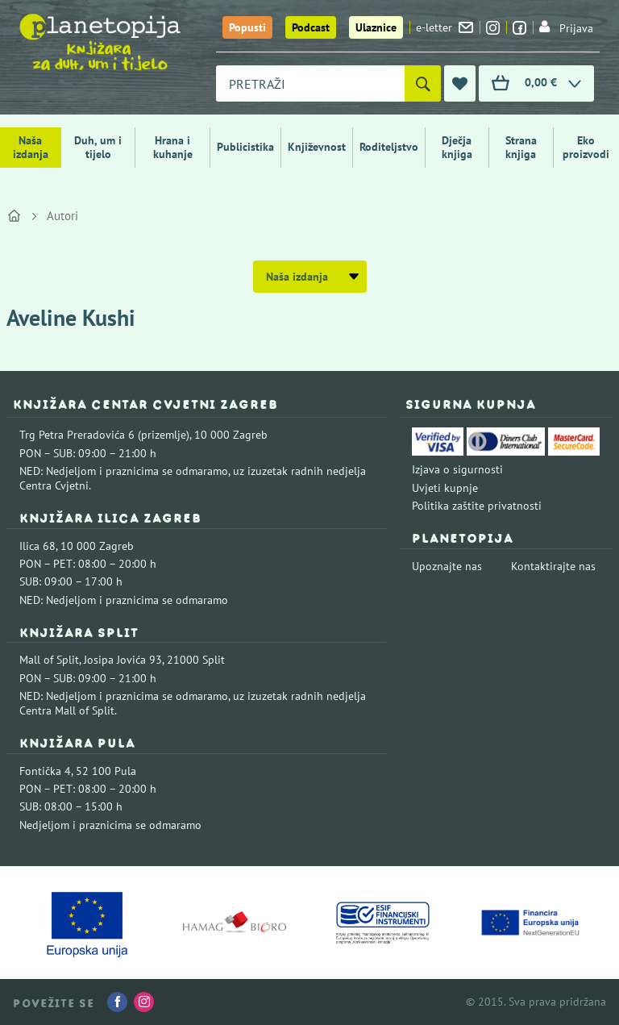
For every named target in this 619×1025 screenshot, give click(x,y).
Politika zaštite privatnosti (477, 505)
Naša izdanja (30, 147)
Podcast (311, 27)
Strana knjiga (521, 147)
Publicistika (245, 147)
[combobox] (310, 83)
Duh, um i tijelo (98, 147)
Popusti (247, 27)
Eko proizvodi (586, 147)
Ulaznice (376, 27)
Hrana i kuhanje (173, 147)
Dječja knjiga (457, 147)
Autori (62, 215)
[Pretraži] (423, 83)
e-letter (444, 27)
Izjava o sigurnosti (457, 469)
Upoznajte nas (447, 566)
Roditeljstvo (388, 147)
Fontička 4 (45, 771)
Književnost (317, 147)
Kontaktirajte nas (553, 566)
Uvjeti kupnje (445, 488)
